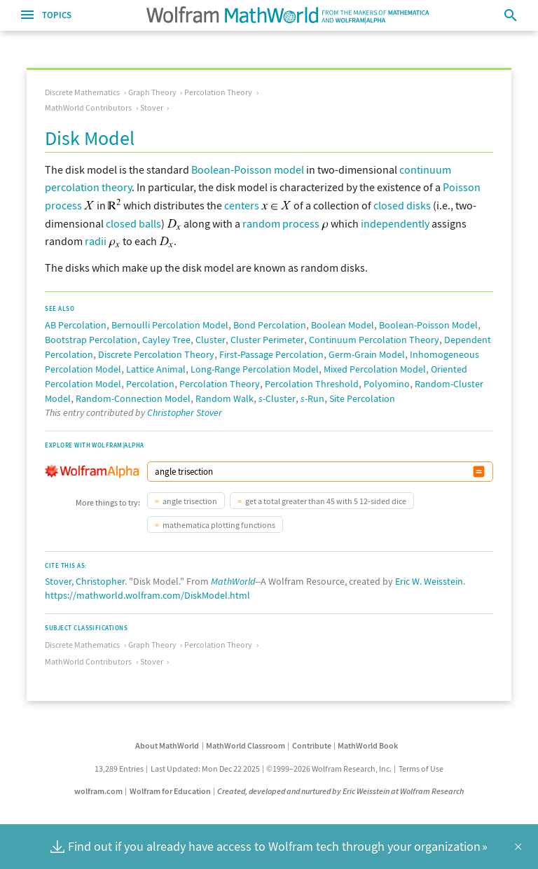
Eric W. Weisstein (429, 581)
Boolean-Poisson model (247, 169)
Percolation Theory (218, 92)
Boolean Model (342, 325)
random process (280, 223)
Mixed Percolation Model (375, 369)
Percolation (150, 383)
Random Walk (224, 398)
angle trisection (190, 501)
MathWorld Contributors (88, 107)
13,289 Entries (119, 768)
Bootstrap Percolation (91, 339)
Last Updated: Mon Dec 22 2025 (205, 768)
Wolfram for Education (170, 791)
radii (95, 241)
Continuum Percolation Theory (374, 339)
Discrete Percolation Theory (156, 354)
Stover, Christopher (85, 581)
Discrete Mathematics (82, 92)
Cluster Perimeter (267, 339)
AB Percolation (75, 325)
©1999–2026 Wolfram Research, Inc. (329, 768)
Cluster (210, 339)
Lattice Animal (156, 369)
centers (241, 205)
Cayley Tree (166, 339)
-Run (312, 398)
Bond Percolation (269, 325)
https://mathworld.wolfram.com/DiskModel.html (147, 595)
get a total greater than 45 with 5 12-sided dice (325, 501)
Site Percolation (362, 398)
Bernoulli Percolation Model (169, 325)
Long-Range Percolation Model (255, 369)
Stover (151, 107)
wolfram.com (98, 791)
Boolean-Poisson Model (428, 325)
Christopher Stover (184, 412)
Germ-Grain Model (367, 354)
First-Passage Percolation (271, 354)
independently (395, 223)
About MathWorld (167, 745)
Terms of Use (421, 768)
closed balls (133, 223)
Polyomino (387, 383)
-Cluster (277, 398)
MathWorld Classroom (245, 745)
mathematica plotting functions (219, 525)
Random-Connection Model (133, 398)
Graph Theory (152, 92)
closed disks (402, 205)
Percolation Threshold (312, 383)
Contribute (311, 745)
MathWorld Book (368, 745)
